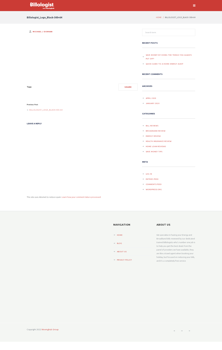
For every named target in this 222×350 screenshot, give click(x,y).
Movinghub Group (50, 329)
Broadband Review (156, 131)
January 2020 (153, 103)
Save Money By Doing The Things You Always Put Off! (169, 57)
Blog (119, 243)
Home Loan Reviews (156, 146)
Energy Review (153, 136)
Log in (149, 174)
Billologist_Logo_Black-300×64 (45, 110)
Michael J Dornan (43, 32)
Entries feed (152, 179)
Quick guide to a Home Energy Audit (165, 64)
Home (159, 17)
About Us (122, 252)
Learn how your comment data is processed (81, 197)
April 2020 (151, 98)
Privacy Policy (124, 260)
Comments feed (154, 184)
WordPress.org (154, 189)
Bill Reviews (152, 126)
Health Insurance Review (159, 141)
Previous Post (32, 104)
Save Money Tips (154, 152)
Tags (29, 87)
